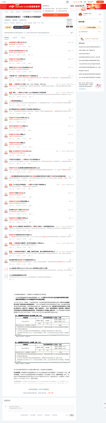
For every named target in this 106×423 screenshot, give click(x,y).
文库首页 (6, 12)
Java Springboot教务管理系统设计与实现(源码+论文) (90, 77)
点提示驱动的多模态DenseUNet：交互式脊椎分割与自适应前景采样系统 (90, 57)
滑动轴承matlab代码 (84, 70)
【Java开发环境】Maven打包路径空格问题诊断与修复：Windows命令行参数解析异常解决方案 (90, 64)
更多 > (100, 21)
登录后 (41, 389)
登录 (67, 2)
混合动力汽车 (22, 20)
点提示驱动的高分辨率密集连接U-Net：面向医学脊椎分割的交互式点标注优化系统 (90, 67)
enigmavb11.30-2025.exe (84, 53)
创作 (100, 2)
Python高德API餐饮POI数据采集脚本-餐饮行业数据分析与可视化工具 (90, 60)
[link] (6, 12)
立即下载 (51, 393)
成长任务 (90, 1)
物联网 (12, 12)
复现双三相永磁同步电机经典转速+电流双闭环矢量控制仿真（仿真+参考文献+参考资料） (90, 74)
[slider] (11, 415)
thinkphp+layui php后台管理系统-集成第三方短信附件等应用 (90, 47)
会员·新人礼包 (77, 2)
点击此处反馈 (83, 89)
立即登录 (56, 15)
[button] (72, 33)
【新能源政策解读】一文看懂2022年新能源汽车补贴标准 (27, 17)
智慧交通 (18, 12)
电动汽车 (15, 20)
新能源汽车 (8, 20)
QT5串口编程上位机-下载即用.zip (87, 50)
